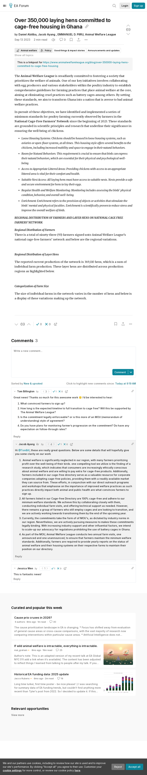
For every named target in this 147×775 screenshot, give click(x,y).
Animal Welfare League (100, 34)
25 (58, 650)
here (77, 770)
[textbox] (73, 357)
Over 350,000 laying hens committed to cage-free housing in (63, 23)
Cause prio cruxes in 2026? (33, 617)
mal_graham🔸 (22, 650)
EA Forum (19, 6)
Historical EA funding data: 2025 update (41, 674)
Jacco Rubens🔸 (23, 678)
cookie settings (12, 770)
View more (17, 715)
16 (60, 678)
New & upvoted (33, 383)
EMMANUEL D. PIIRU (70, 34)
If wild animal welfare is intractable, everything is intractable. (55, 646)
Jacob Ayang (47, 34)
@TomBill (24, 450)
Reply (17, 436)
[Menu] (5, 6)
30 (52, 621)
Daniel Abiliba (28, 34)
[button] (39, 324)
